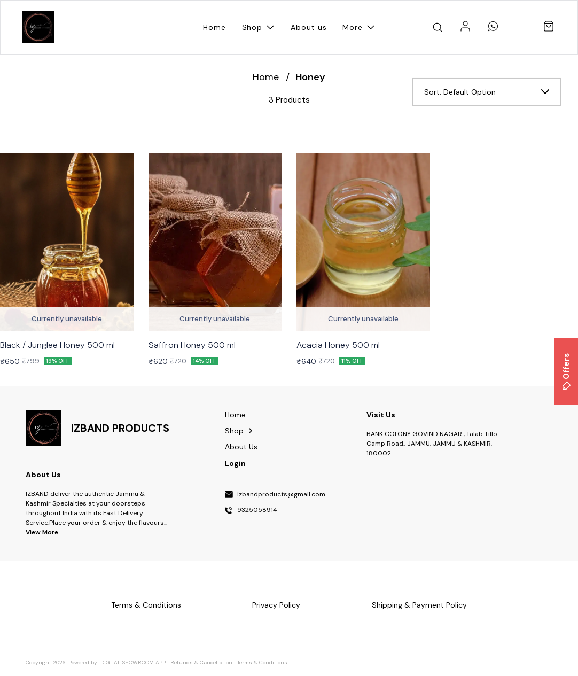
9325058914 (257, 510)
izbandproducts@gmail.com (281, 495)
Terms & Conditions (262, 662)
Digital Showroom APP (133, 662)
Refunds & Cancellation (201, 662)
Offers (566, 371)
